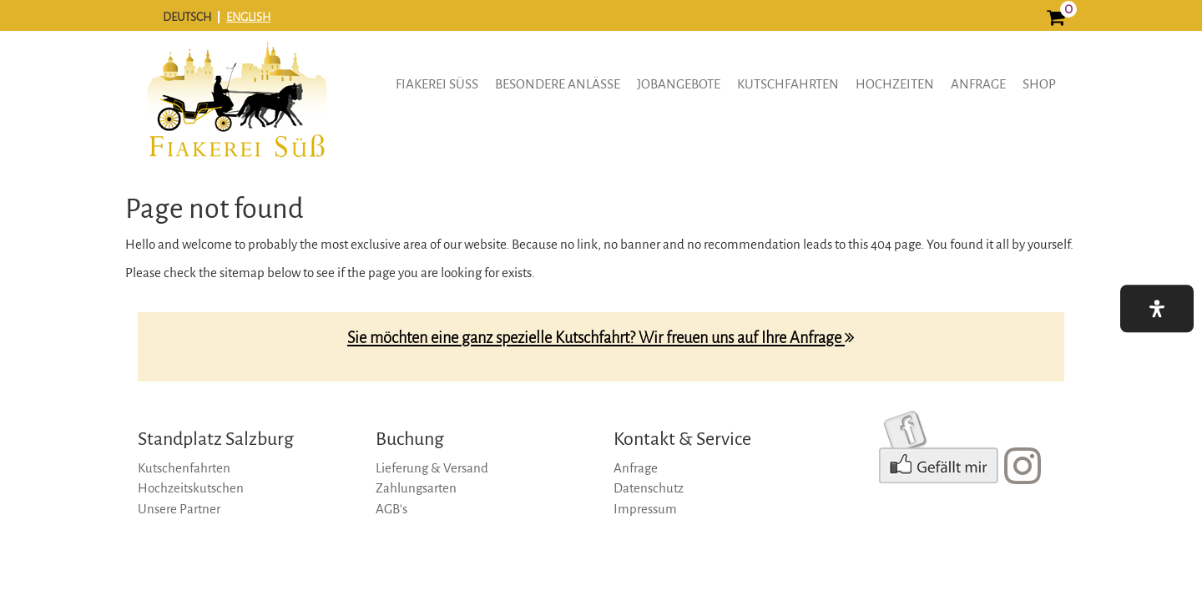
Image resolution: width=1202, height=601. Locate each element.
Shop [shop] (1039, 84)
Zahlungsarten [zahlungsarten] (416, 488)
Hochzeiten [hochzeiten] (895, 84)
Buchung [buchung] (410, 439)
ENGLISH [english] (248, 17)
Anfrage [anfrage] (978, 84)
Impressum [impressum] (645, 509)
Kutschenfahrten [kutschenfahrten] (184, 468)
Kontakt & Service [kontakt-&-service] (682, 439)
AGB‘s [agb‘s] (391, 509)
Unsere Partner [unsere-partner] (179, 509)
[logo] (236, 112)
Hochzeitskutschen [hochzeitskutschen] (191, 488)
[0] (1055, 19)
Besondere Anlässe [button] (557, 84)
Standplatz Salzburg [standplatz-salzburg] (216, 439)
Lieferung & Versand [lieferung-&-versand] (432, 468)
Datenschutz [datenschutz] (649, 488)
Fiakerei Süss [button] (437, 84)
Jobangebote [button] (678, 84)
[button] (1157, 308)
